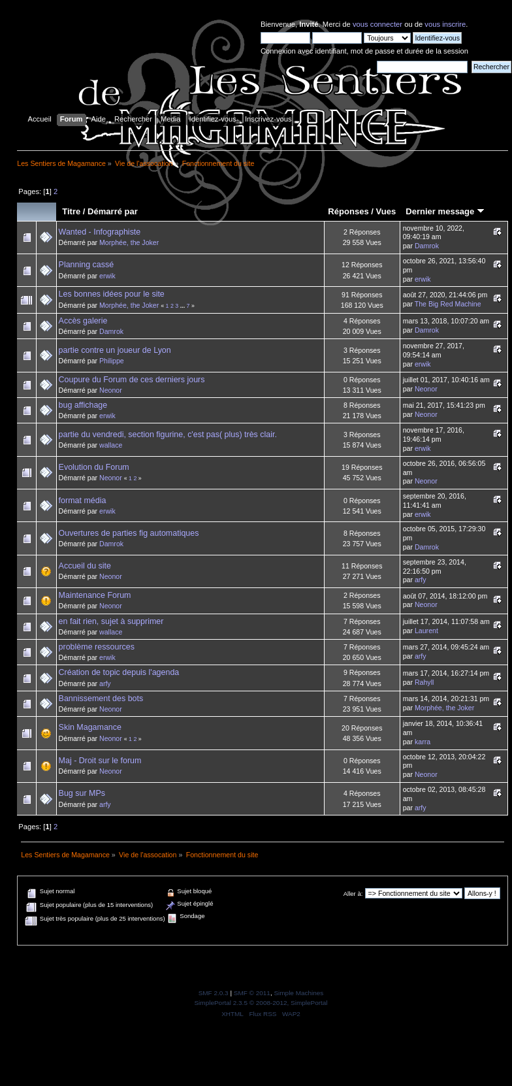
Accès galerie (83, 320)
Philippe (111, 361)
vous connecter (377, 24)
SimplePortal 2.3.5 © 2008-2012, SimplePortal (260, 1002)
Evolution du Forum (94, 467)
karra (422, 742)
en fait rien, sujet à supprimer (111, 621)
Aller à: (353, 893)
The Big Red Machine (448, 304)
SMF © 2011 (252, 992)
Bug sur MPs (82, 793)
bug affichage (83, 405)
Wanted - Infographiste (100, 232)
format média (82, 500)
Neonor (110, 390)
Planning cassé (86, 264)
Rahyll (424, 682)
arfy (420, 580)
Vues (386, 211)
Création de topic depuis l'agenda (119, 672)
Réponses (348, 211)
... (183, 306)
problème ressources (97, 646)
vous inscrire (445, 24)
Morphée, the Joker (129, 242)
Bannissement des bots (101, 698)
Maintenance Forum (95, 595)
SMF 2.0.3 (214, 992)
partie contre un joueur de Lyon (115, 350)
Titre (71, 211)
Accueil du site (85, 565)
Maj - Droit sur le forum (100, 760)
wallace (110, 445)
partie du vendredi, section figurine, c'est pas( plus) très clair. (168, 434)
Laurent (426, 630)
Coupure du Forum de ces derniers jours (132, 379)
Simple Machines (298, 992)
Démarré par (113, 211)
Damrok (427, 246)
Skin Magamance (90, 727)
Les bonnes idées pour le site (112, 294)
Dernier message (445, 211)
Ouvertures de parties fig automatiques (129, 533)
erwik (107, 276)
